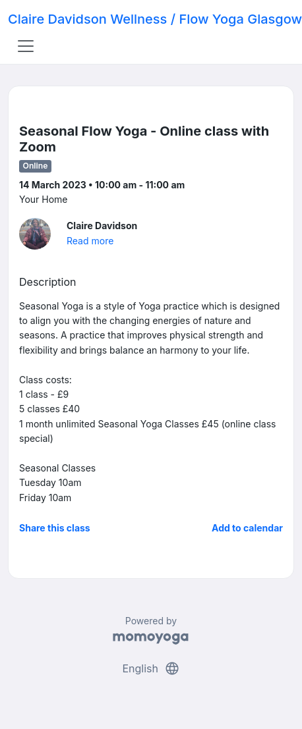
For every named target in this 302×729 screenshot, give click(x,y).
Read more (90, 240)
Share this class (54, 527)
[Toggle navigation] (26, 46)
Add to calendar (247, 527)
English (150, 668)
